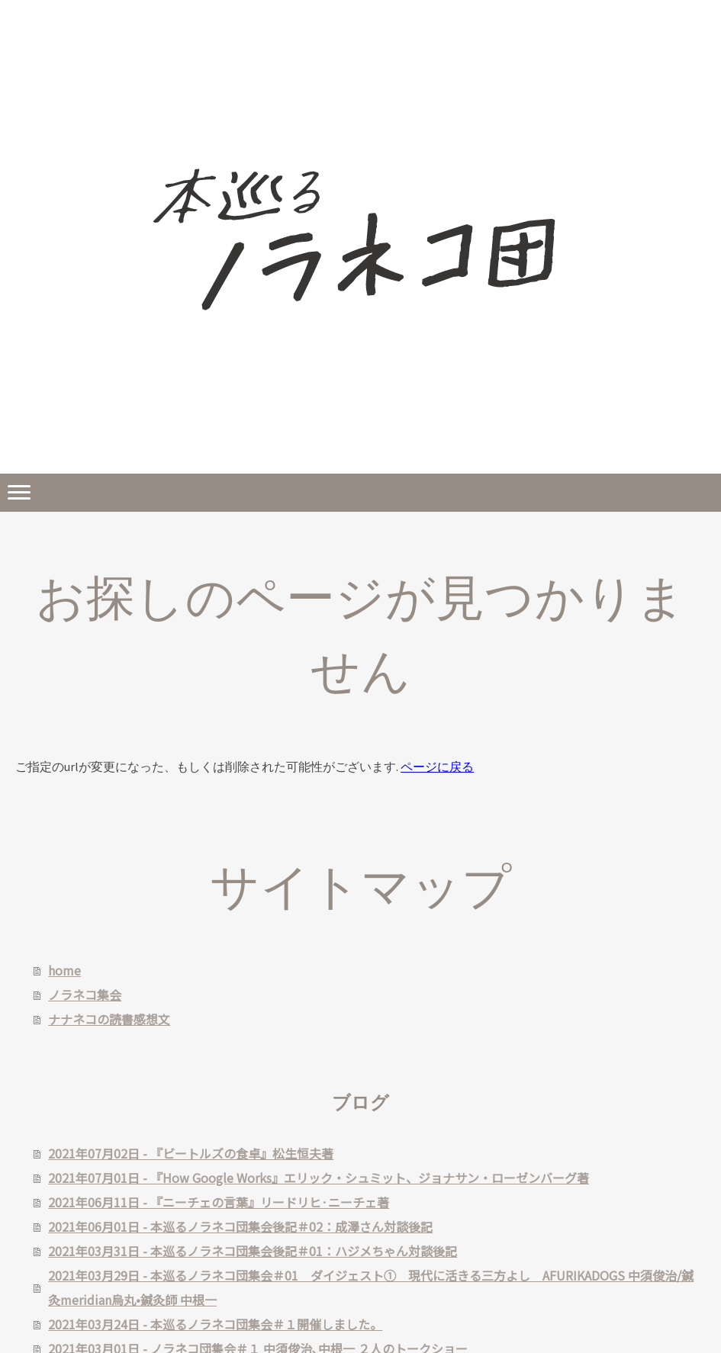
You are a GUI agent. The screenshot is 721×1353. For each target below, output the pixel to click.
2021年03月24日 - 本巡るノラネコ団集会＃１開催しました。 (215, 1324)
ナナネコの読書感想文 (109, 1019)
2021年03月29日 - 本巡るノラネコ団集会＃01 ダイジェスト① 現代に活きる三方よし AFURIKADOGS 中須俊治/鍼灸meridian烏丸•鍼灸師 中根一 (371, 1287)
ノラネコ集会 (84, 994)
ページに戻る (437, 766)
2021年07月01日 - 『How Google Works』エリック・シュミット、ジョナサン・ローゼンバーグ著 (318, 1177)
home (64, 970)
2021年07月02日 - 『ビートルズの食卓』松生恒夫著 (190, 1153)
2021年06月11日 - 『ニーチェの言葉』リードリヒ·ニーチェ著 (218, 1202)
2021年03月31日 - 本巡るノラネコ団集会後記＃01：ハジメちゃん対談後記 (252, 1251)
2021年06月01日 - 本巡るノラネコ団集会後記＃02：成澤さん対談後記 (240, 1226)
